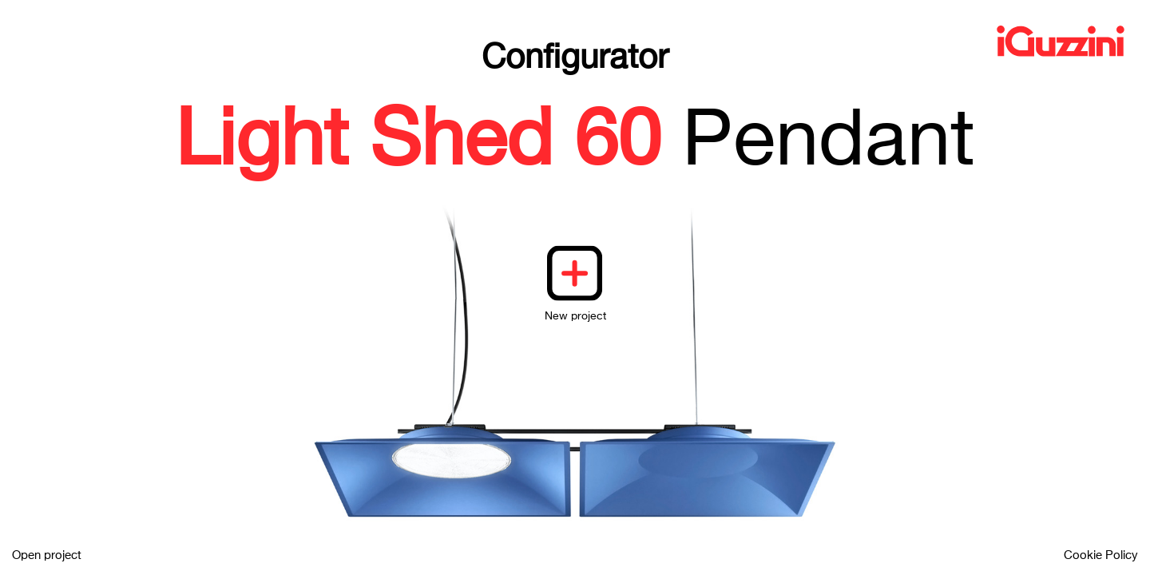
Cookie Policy (1101, 555)
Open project (46, 555)
